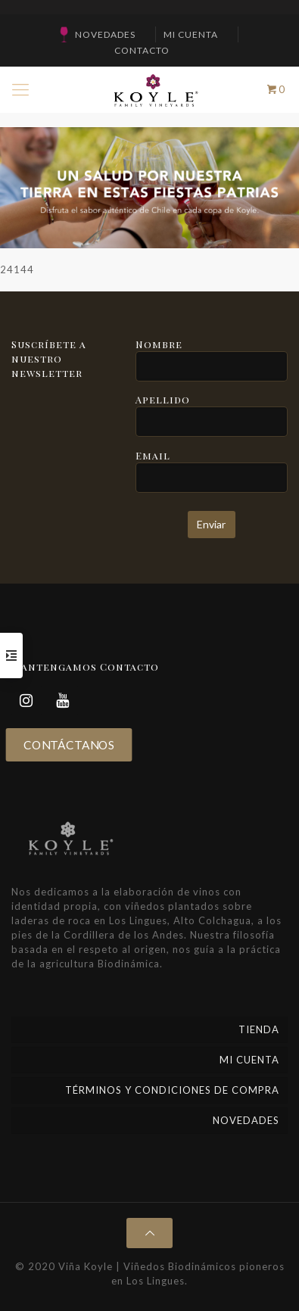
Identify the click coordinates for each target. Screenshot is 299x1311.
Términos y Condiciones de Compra (172, 1090)
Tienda (258, 1029)
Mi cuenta (191, 34)
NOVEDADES (105, 34)
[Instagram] (26, 700)
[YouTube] (63, 700)
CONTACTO (142, 50)
